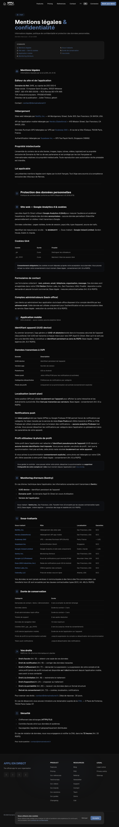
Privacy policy (102, 771)
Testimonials (55, 780)
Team (75, 792)
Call (74, 800)
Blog (75, 767)
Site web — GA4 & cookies (28, 50)
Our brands (54, 788)
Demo (75, 796)
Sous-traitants (67, 48)
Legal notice (101, 767)
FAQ (74, 771)
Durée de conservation (70, 50)
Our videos (54, 784)
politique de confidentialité (39, 820)
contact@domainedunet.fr (34, 103)
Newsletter (77, 780)
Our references (55, 775)
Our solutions (55, 792)
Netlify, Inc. (40, 116)
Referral (76, 775)
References (61, 4)
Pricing (50, 4)
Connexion (94, 4)
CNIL (80, 701)
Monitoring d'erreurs (26, 56)
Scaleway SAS (61, 130)
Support (76, 784)
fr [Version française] (80, 4)
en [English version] (85, 4)
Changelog (54, 800)
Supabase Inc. (47, 138)
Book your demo (108, 4)
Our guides (54, 796)
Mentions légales (25, 48)
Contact (73, 4)
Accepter (95, 818)
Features (39, 4)
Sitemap (100, 775)
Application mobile (25, 53)
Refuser (85, 818)
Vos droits (65, 53)
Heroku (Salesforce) (57, 121)
